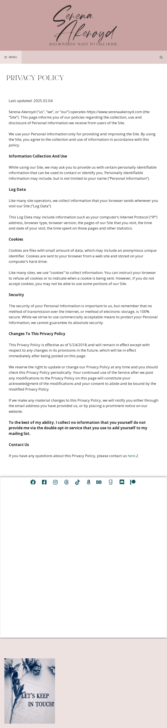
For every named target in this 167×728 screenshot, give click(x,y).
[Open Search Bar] (161, 57)
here (131, 455)
